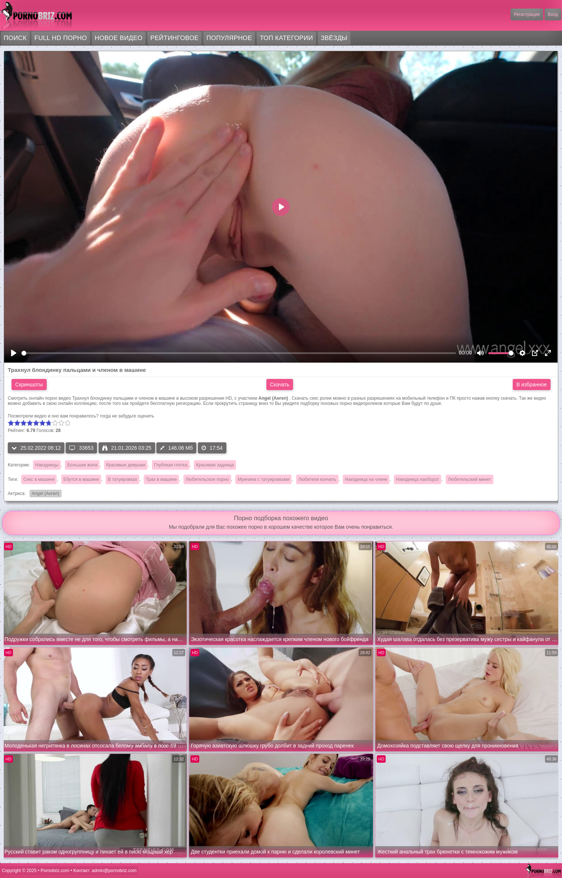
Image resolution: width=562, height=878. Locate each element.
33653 (81, 448)
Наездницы (47, 465)
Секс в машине (38, 479)
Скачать (280, 384)
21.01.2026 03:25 (127, 448)
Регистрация (527, 14)
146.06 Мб (176, 448)
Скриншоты (29, 384)
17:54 (212, 448)
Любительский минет (469, 479)
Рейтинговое (174, 38)
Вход (553, 14)
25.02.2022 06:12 (36, 448)
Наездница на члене (366, 479)
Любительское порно (207, 479)
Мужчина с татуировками (263, 479)
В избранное (531, 384)
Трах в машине (161, 479)
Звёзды (334, 38)
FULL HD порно (60, 38)
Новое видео (119, 38)
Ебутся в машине (81, 479)
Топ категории (286, 38)
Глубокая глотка (170, 465)
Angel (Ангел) (44, 494)
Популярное (229, 38)
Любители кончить (317, 479)
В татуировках (122, 479)
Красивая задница (215, 465)
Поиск (15, 38)
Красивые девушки (125, 465)
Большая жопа (82, 465)
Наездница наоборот (417, 479)
